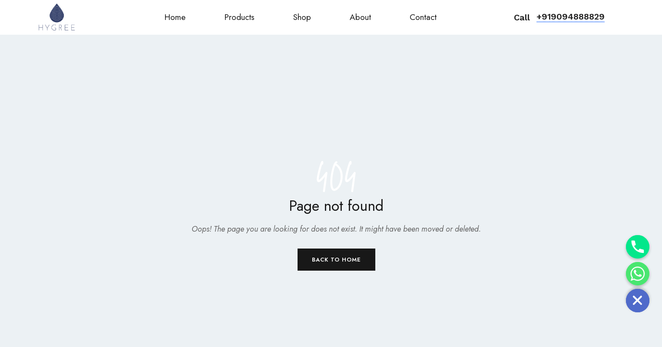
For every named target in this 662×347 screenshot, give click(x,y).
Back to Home (336, 259)
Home (174, 17)
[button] (570, 17)
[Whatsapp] (637, 273)
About (360, 17)
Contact (423, 17)
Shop (302, 17)
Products (239, 17)
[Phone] (637, 247)
